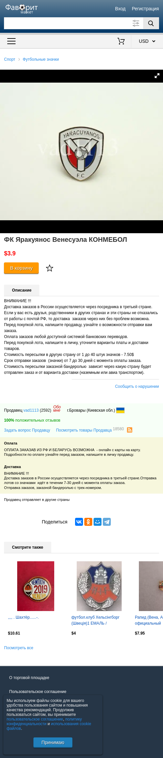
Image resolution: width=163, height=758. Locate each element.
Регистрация (145, 8)
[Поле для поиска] (81, 23)
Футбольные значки (41, 59)
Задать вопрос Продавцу (27, 430)
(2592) (45, 410)
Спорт (9, 59)
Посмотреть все (18, 648)
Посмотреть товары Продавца (90, 430)
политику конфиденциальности (44, 721)
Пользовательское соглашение (37, 691)
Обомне (57, 408)
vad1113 (31, 410)
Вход (120, 8)
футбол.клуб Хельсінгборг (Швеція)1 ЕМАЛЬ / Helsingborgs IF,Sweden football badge (95, 621)
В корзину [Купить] (21, 268)
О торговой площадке (29, 677)
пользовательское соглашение (35, 719)
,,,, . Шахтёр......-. (23, 617)
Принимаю (52, 742)
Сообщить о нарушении (137, 386)
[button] (157, 75)
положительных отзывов (32, 420)
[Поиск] (151, 23)
